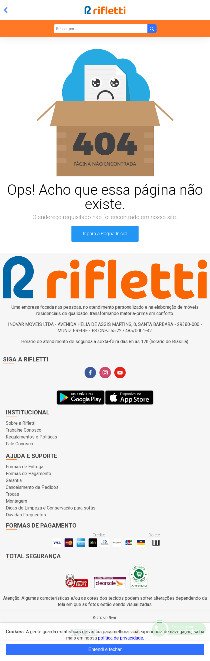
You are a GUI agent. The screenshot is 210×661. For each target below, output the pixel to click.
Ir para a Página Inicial (105, 233)
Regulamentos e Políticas (31, 437)
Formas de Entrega (24, 466)
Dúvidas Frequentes (26, 515)
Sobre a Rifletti (20, 423)
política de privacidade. (121, 638)
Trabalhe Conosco (23, 430)
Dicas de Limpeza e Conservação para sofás (50, 508)
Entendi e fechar (105, 649)
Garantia (14, 480)
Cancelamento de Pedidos (32, 487)
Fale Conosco (19, 443)
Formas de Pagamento (28, 473)
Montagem (16, 501)
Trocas (12, 494)
